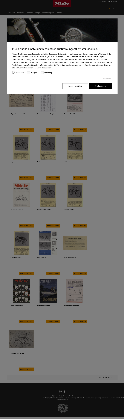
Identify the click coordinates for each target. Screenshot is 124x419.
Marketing (48, 73)
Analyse (34, 73)
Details (108, 79)
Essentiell (20, 73)
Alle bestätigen (100, 86)
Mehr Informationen (44, 68)
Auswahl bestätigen (75, 86)
